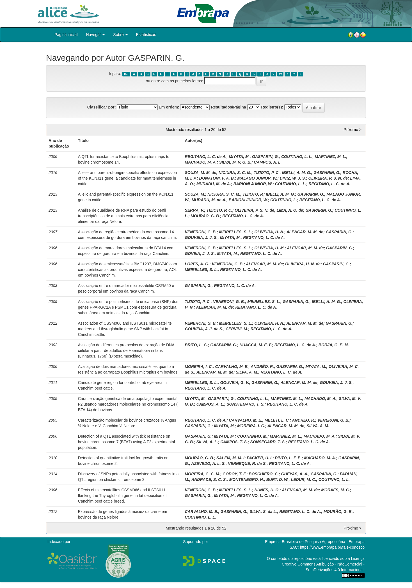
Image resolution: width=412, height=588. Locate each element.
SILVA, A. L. (207, 442)
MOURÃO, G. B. (205, 216)
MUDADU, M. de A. (213, 184)
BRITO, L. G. (196, 345)
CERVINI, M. (237, 329)
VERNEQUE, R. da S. (247, 463)
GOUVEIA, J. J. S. (201, 237)
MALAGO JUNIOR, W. (257, 178)
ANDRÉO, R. (262, 366)
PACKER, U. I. (260, 458)
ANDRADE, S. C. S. (209, 479)
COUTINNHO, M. (252, 436)
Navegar (95, 34)
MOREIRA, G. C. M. (202, 474)
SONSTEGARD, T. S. (245, 404)
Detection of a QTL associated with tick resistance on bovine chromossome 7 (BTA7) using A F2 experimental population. (126, 442)
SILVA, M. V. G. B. (235, 162)
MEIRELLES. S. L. (235, 323)
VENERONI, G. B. (201, 232)
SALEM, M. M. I (230, 458)
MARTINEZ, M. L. (330, 156)
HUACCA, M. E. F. (255, 345)
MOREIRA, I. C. (199, 366)
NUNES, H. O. (267, 490)
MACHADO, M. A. (201, 162)
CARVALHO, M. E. (232, 366)
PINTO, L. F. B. (288, 458)
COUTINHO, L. (283, 200)
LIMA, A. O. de (289, 210)
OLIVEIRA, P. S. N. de (328, 178)
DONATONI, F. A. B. (217, 178)
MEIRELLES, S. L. (235, 232)
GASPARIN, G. (265, 156)
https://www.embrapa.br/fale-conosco (332, 547)
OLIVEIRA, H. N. (269, 232)
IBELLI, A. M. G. (296, 172)
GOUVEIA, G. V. (234, 382)
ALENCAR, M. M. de (304, 232)
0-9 (126, 74)
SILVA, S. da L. (263, 511)
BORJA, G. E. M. (334, 345)
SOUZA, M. (195, 194)
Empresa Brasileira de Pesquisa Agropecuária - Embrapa (315, 541)
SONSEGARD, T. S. (268, 442)
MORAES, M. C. (335, 490)
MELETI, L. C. (277, 420)
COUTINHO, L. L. (296, 156)
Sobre (120, 34)
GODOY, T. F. (234, 474)
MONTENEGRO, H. (246, 479)
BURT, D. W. (277, 479)
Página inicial (66, 34)
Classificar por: (101, 107)
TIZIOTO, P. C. (267, 172)
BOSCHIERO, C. (264, 474)
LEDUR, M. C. (303, 479)
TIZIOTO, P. (253, 194)
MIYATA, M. (239, 156)
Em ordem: (169, 107)
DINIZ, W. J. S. (293, 178)
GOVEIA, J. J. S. (200, 253)
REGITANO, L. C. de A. (205, 156)
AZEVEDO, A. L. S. (208, 463)
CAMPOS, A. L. (268, 162)
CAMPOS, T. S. (234, 442)
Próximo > (352, 129)
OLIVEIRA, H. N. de (303, 264)
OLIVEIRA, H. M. (270, 248)
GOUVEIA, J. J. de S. (204, 329)
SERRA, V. (194, 210)
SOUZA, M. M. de (200, 172)
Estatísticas (146, 34)
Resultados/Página (228, 107)
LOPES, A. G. (197, 264)
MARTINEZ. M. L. (286, 398)
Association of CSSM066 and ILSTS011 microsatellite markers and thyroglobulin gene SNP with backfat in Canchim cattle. (125, 329)
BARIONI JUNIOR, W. (253, 184)
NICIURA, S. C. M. (235, 172)
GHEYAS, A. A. (294, 474)
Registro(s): (272, 107)
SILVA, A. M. (247, 372)
